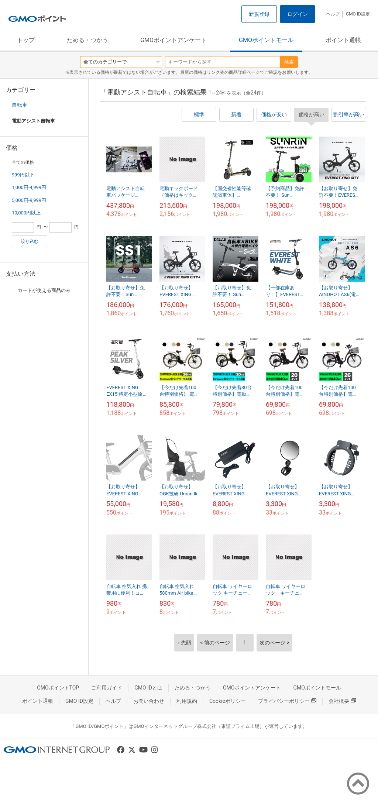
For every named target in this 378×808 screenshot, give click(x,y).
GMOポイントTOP (58, 688)
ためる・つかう (87, 40)
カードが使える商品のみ (40, 290)
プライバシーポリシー (287, 701)
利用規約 (186, 701)
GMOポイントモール (266, 40)
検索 (289, 62)
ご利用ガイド (106, 688)
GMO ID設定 (358, 14)
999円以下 (23, 175)
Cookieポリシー (227, 701)
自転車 (19, 105)
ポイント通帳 (343, 40)
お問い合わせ (148, 701)
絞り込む (29, 241)
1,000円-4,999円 (29, 187)
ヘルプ (333, 14)
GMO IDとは (148, 688)
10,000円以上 (26, 213)
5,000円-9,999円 (29, 200)
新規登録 (259, 14)
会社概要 (342, 701)
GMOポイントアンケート (173, 40)
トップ (26, 40)
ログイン (297, 14)
